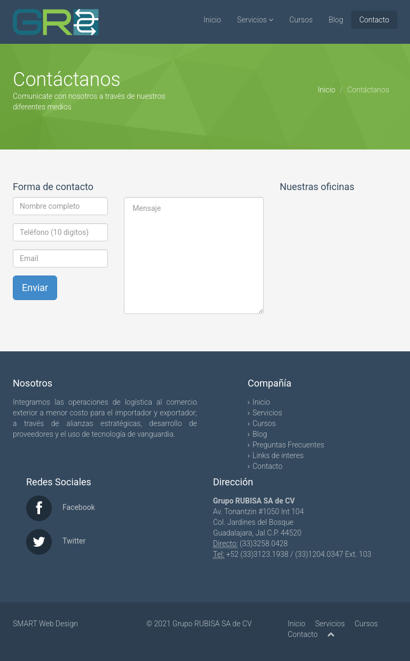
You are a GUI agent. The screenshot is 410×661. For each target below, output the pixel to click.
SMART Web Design (45, 623)
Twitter (73, 541)
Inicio (212, 19)
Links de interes (278, 455)
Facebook (78, 507)
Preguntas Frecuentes (288, 444)
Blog (336, 19)
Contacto (374, 19)
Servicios (255, 19)
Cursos (301, 19)
